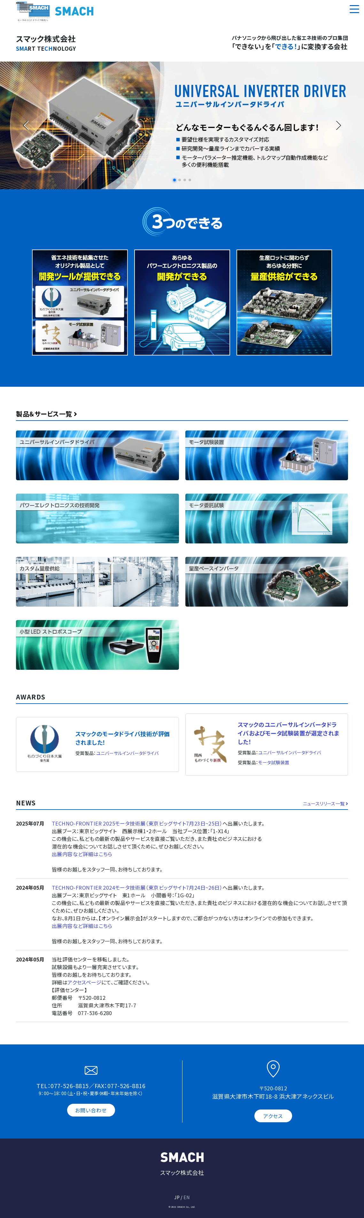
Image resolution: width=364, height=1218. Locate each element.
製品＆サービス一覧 (46, 413)
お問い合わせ (91, 1110)
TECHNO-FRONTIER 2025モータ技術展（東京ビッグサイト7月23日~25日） (137, 823)
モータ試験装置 (273, 762)
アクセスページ (84, 982)
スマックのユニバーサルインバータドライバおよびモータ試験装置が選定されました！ (288, 733)
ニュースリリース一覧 (325, 803)
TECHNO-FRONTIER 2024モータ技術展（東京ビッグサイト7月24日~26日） (137, 887)
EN (186, 1197)
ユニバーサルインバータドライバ (127, 753)
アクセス (273, 1116)
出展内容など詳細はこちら (82, 854)
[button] (174, 180)
